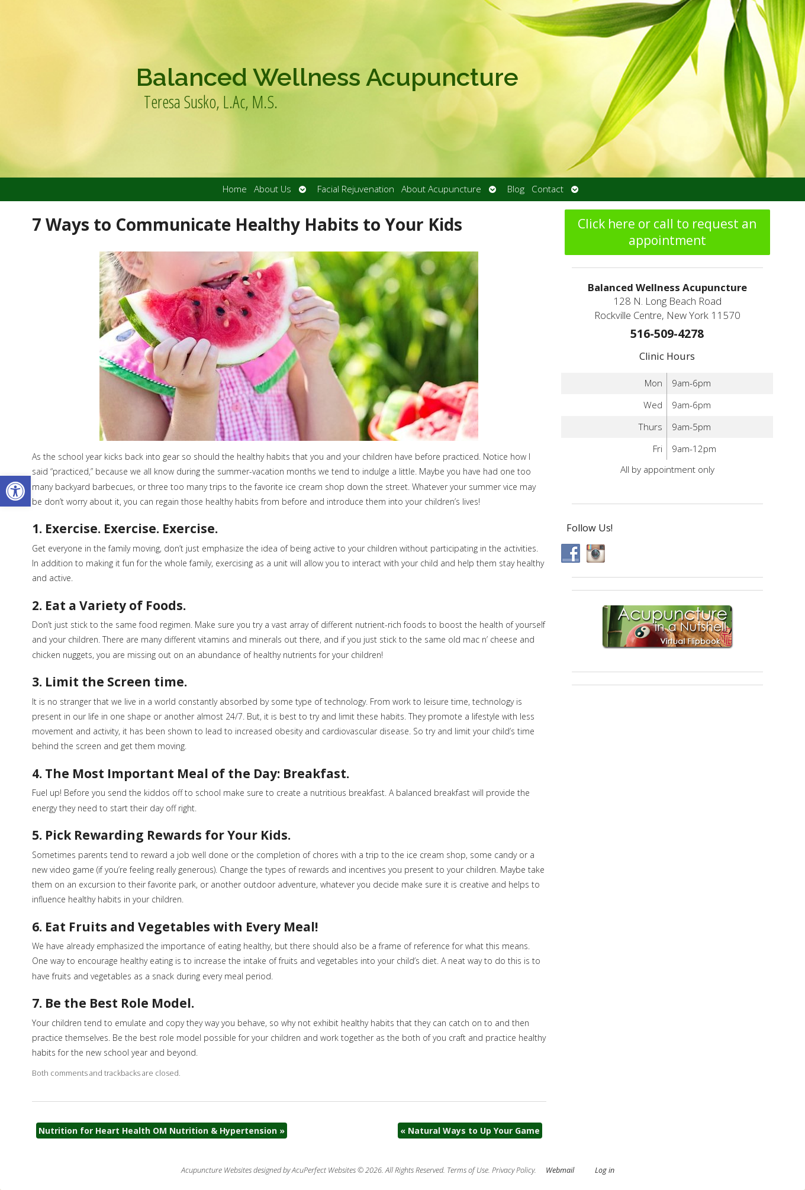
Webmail (560, 1170)
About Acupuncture (441, 189)
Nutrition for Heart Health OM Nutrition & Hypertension (161, 1130)
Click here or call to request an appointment (667, 232)
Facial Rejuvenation (355, 189)
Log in (604, 1170)
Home (235, 189)
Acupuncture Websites (216, 1170)
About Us (272, 189)
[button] (15, 491)
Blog (515, 189)
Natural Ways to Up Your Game (470, 1130)
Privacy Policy (513, 1170)
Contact (548, 189)
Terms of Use (467, 1170)
